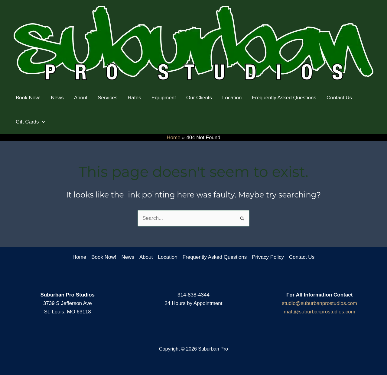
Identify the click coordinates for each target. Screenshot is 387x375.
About (146, 257)
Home (79, 257)
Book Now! (103, 257)
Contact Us (301, 257)
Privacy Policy (268, 257)
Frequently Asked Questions (215, 257)
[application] (42, 122)
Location (167, 257)
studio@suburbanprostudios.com (319, 303)
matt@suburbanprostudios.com (319, 312)
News (127, 257)
